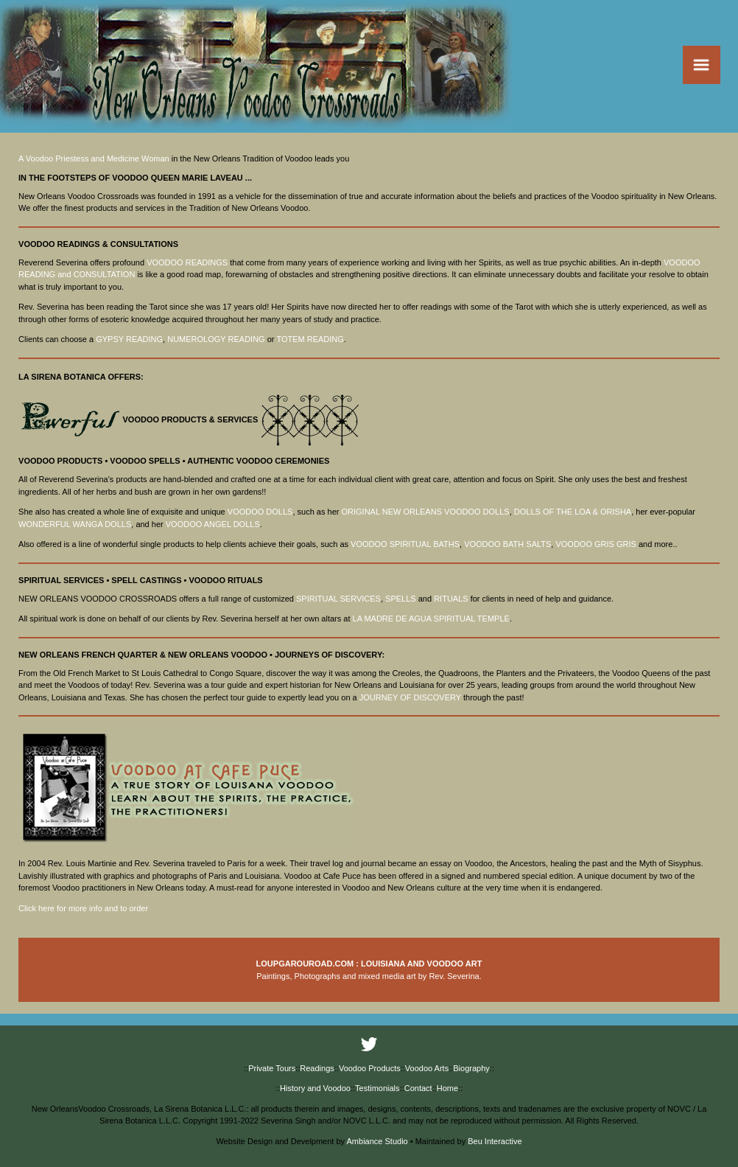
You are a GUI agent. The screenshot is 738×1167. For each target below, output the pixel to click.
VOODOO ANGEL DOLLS (213, 524)
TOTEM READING (309, 339)
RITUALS (451, 598)
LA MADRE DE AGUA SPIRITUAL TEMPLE (431, 618)
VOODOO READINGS (187, 262)
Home (447, 1088)
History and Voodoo (315, 1088)
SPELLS (400, 598)
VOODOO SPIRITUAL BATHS (405, 544)
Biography (471, 1068)
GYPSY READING (129, 339)
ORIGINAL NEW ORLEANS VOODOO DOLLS (425, 511)
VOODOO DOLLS (260, 511)
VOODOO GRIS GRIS (595, 544)
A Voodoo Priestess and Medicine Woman (93, 158)
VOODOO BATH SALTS (507, 544)
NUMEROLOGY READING (215, 339)
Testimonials (377, 1088)
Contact (418, 1088)
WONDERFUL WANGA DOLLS (74, 524)
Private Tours (271, 1068)
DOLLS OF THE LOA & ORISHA (572, 511)
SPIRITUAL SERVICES (338, 598)
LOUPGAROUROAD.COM (305, 963)
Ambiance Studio (377, 1141)
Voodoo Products (370, 1068)
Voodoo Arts (427, 1068)
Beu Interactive (494, 1141)
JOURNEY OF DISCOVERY (410, 697)
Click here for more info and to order (83, 908)
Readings (317, 1068)
